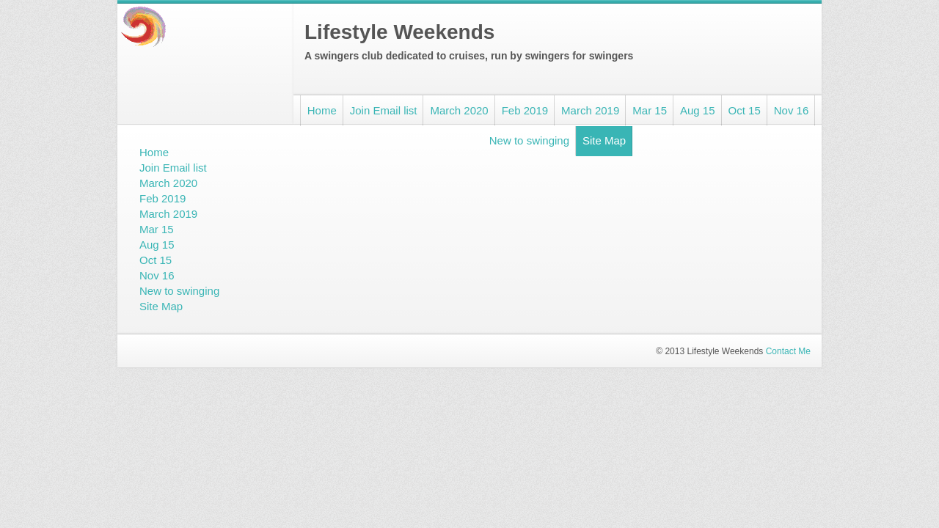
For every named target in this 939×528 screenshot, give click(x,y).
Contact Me (788, 351)
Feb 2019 (525, 110)
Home (322, 110)
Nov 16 (791, 110)
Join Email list (383, 110)
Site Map (604, 140)
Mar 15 (649, 110)
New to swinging (529, 140)
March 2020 (459, 110)
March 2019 (590, 110)
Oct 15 (744, 110)
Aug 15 (697, 110)
